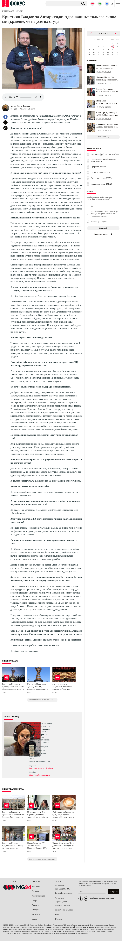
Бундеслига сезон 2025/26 (101, 178)
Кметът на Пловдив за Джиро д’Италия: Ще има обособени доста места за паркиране (13, 687)
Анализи (35, 905)
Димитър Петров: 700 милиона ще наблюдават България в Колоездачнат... (107, 78)
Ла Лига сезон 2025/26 (100, 172)
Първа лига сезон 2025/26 (101, 184)
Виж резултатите (103, 234)
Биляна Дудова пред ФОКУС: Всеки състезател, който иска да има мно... (107, 90)
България (36, 887)
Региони (35, 891)
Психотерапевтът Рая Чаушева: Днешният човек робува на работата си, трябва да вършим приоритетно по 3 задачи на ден (37, 815)
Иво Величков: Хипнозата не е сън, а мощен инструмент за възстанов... (107, 67)
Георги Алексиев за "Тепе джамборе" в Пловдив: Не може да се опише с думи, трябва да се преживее (63, 846)
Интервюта (92, 60)
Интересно (36, 914)
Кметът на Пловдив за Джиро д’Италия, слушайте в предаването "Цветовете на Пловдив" (37, 687)
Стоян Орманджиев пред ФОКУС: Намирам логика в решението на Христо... (107, 114)
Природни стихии (98, 167)
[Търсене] (61, 3)
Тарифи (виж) (61, 901)
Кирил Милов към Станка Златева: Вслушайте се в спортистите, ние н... (107, 125)
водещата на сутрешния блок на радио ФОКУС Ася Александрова (39, 731)
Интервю (35, 910)
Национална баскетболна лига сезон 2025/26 (103, 160)
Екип (57, 914)
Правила (58, 919)
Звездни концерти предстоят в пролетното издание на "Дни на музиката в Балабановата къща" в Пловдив (62, 687)
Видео (34, 919)
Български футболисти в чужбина (105, 154)
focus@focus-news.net (64, 893)
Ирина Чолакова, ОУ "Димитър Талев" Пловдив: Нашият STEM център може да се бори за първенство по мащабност (37, 846)
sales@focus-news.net (63, 910)
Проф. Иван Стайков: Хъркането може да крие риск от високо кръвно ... (107, 102)
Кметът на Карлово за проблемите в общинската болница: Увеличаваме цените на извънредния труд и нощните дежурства (13, 815)
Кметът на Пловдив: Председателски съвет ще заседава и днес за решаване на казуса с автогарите (12, 846)
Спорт (34, 900)
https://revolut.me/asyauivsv (40, 775)
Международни (38, 896)
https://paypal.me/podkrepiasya (41, 768)
